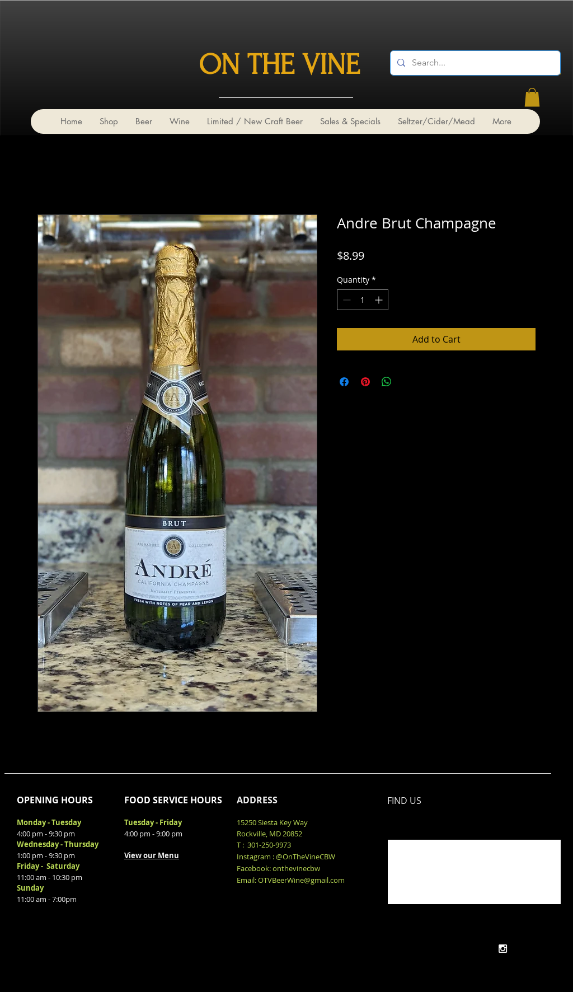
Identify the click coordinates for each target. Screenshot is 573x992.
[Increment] (380, 300)
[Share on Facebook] (344, 382)
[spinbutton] (363, 300)
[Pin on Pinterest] (365, 382)
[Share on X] (408, 382)
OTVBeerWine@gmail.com (301, 880)
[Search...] (474, 63)
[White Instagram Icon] (503, 948)
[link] (532, 97)
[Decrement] (346, 300)
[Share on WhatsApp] (386, 382)
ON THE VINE (279, 65)
